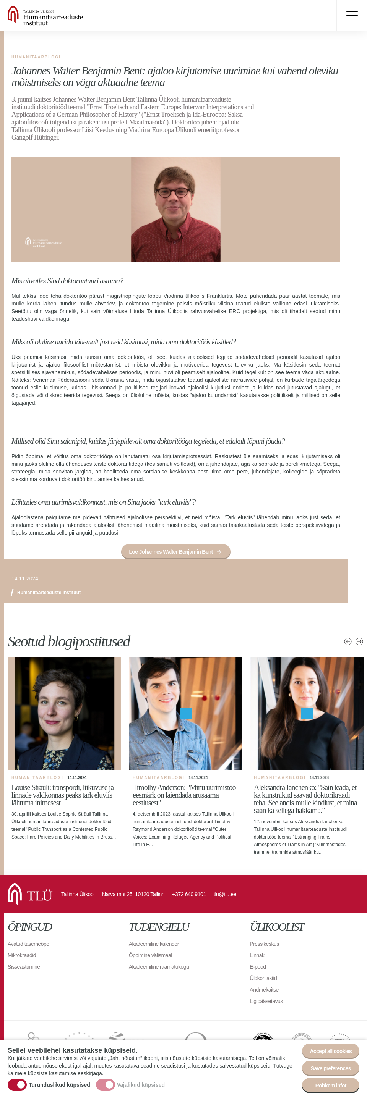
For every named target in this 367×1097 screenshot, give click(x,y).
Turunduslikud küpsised (59, 1085)
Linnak (257, 955)
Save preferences (331, 1068)
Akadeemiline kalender (154, 944)
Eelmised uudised (348, 641)
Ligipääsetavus (266, 1001)
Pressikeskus (264, 944)
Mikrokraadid (22, 955)
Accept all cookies (331, 1051)
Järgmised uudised (359, 641)
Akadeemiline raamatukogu (159, 967)
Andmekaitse (264, 990)
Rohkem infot (330, 1085)
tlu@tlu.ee (225, 894)
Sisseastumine (24, 967)
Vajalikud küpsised (141, 1085)
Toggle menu (351, 15)
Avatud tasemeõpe (28, 944)
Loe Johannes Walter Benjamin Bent (171, 552)
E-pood (258, 967)
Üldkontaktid (263, 978)
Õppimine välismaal (150, 955)
